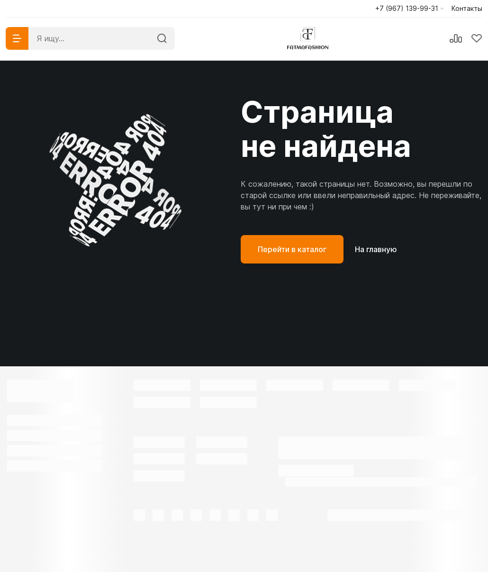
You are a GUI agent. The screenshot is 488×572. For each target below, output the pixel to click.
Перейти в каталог (292, 249)
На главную (376, 249)
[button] (409, 8)
